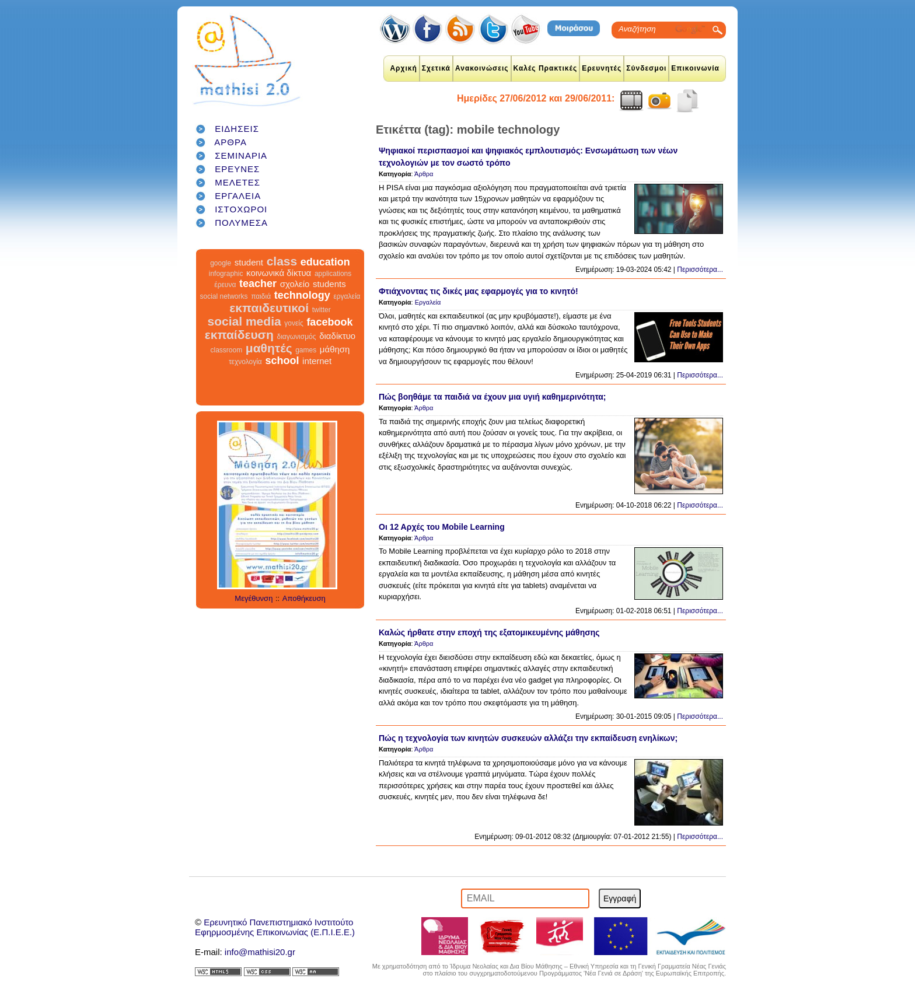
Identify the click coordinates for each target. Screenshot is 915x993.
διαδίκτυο (337, 335)
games (305, 350)
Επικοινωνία (695, 68)
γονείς (293, 323)
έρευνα (225, 284)
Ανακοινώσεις (482, 68)
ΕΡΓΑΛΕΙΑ (238, 196)
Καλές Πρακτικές (546, 68)
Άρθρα (423, 173)
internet (316, 360)
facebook (329, 322)
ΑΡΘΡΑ (230, 142)
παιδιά (261, 296)
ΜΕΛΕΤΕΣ (237, 182)
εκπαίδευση (239, 334)
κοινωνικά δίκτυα (278, 272)
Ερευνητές (601, 68)
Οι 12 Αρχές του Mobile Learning (442, 527)
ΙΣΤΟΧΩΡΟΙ (241, 209)
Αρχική (403, 68)
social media (244, 321)
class (282, 261)
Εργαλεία (428, 302)
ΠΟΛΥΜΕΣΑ (241, 223)
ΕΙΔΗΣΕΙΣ (237, 129)
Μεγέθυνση (254, 598)
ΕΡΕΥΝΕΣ (237, 169)
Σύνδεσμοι (646, 68)
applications (333, 273)
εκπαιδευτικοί (269, 308)
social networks (224, 296)
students (329, 283)
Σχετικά (436, 68)
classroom (227, 350)
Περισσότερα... (700, 269)
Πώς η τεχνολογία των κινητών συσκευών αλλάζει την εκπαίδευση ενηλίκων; (528, 738)
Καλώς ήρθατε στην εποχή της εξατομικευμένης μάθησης (489, 632)
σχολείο (295, 283)
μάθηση (335, 349)
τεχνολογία (245, 361)
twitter (321, 309)
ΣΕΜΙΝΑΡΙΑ (241, 155)
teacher (258, 283)
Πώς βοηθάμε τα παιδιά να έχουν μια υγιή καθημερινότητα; (492, 396)
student (249, 262)
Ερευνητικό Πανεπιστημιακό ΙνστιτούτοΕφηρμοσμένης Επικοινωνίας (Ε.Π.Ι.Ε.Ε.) (275, 927)
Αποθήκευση (304, 598)
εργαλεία (346, 296)
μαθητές (269, 348)
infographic (226, 273)
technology (302, 295)
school (282, 360)
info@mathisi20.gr (260, 952)
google (220, 263)
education (325, 262)
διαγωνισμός (296, 336)
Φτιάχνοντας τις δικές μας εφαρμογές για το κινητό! (478, 291)
